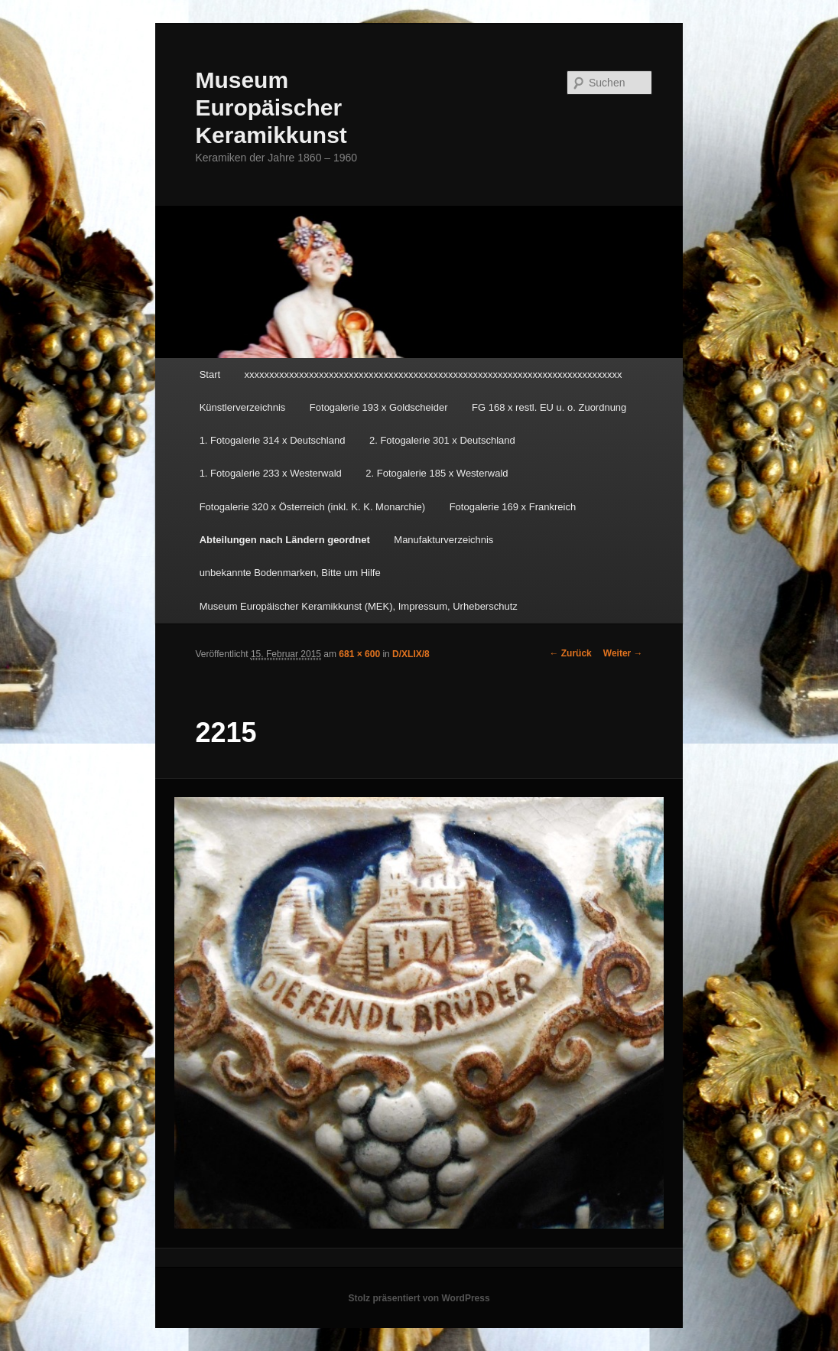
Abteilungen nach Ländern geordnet (285, 539)
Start (210, 374)
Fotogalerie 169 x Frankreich (513, 507)
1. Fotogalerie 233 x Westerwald (271, 473)
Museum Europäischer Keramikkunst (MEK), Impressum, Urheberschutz (359, 606)
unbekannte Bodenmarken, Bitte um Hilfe (290, 572)
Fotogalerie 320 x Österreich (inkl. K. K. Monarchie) (313, 507)
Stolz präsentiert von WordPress (418, 1298)
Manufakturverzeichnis (443, 539)
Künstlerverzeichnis (243, 407)
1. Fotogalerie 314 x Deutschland (273, 440)
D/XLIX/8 (411, 654)
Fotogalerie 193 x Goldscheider (379, 407)
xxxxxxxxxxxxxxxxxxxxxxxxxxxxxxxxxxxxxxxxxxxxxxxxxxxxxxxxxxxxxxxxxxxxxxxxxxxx (433, 374)
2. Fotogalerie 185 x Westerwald (436, 473)
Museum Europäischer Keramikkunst (270, 107)
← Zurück (570, 653)
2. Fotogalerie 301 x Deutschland (442, 440)
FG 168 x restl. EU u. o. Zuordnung (549, 407)
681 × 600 (359, 654)
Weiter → (623, 653)
